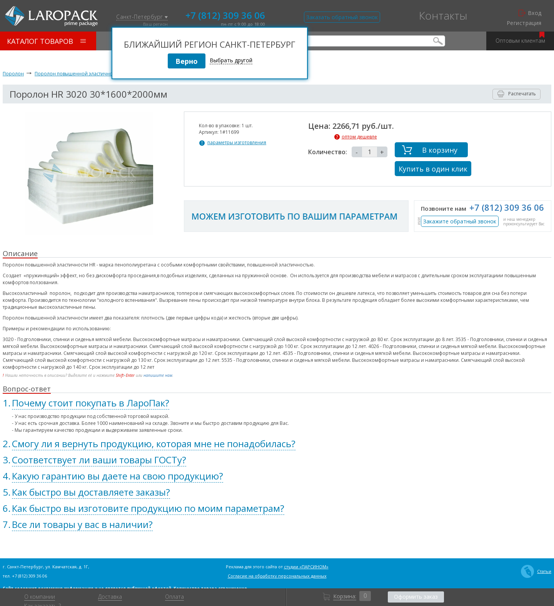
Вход (530, 13)
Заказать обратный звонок (342, 17)
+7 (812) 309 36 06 (225, 14)
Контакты (443, 15)
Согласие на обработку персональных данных (277, 576)
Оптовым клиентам (520, 38)
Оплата (174, 596)
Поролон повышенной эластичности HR (81, 73)
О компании (39, 596)
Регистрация (524, 23)
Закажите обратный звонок (459, 221)
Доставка (110, 596)
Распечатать (516, 93)
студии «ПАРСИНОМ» (306, 566)
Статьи (536, 571)
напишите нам (158, 375)
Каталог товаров (46, 41)
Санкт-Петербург (142, 17)
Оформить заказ (416, 596)
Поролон (13, 73)
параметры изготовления (236, 142)
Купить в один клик (433, 168)
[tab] (277, 403)
